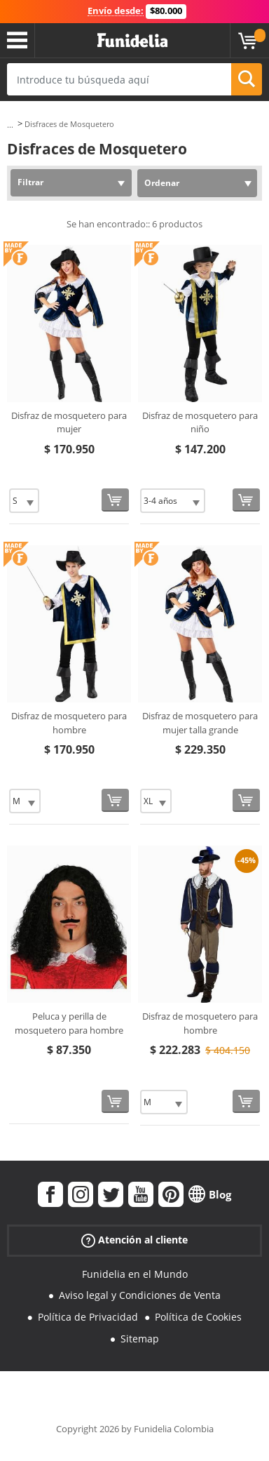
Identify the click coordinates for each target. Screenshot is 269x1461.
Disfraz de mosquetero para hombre (69, 722)
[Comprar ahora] (115, 500)
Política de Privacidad (88, 1316)
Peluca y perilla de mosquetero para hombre (69, 1023)
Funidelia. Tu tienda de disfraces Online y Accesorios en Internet (132, 40)
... (10, 124)
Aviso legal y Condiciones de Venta (140, 1295)
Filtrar (30, 182)
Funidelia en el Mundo (135, 1274)
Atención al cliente (134, 1239)
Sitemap (139, 1338)
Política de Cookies (198, 1316)
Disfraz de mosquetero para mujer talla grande (200, 722)
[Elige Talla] (24, 500)
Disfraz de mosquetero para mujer (69, 422)
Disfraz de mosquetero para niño (200, 422)
